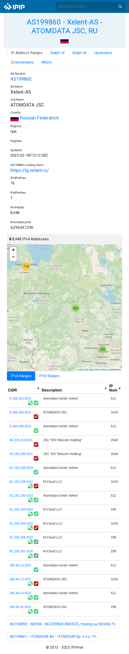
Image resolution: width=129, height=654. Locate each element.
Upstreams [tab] (103, 53)
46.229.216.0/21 (21, 440)
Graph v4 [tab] (57, 53)
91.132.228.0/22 (21, 481)
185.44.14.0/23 (20, 593)
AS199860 (20, 79)
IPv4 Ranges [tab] (21, 376)
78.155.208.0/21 (21, 454)
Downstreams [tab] (22, 62)
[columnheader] (24, 388)
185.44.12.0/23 (20, 565)
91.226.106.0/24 (21, 537)
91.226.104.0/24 (21, 509)
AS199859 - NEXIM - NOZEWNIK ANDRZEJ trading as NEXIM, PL (63, 624)
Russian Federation (34, 118)
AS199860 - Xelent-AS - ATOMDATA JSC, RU (64, 26)
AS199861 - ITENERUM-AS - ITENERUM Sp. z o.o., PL (53, 636)
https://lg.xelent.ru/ (29, 170)
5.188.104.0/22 (20, 412)
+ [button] (13, 250)
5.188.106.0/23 (20, 426)
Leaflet (80, 369)
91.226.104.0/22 (21, 523)
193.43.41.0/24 (20, 607)
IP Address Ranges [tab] (27, 53)
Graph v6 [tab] (79, 53)
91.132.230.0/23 (21, 495)
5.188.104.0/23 (20, 398)
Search (120, 6)
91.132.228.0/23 (21, 468)
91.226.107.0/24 (21, 551)
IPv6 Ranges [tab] (49, 376)
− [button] (13, 257)
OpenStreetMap (98, 369)
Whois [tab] (46, 62)
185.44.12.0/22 (20, 579)
